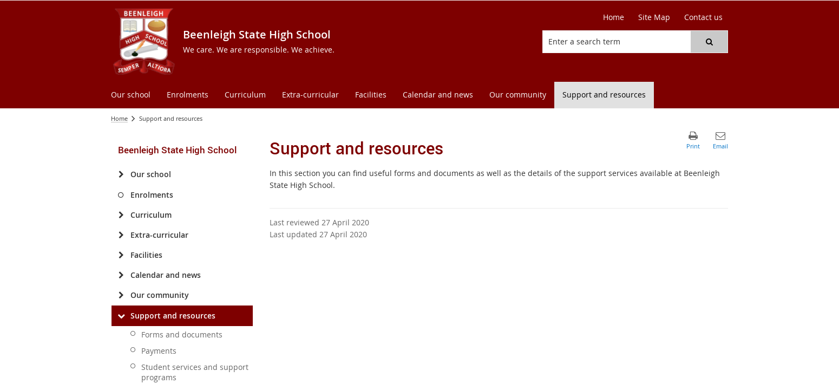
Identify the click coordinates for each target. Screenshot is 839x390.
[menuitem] (131, 95)
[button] (709, 42)
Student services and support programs (194, 372)
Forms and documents (181, 334)
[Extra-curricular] (121, 235)
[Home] (614, 17)
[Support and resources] (121, 316)
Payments (158, 351)
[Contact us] (703, 17)
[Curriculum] (121, 215)
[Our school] (121, 174)
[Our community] (121, 295)
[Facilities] (121, 255)
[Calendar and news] (121, 275)
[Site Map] (654, 17)
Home (119, 118)
